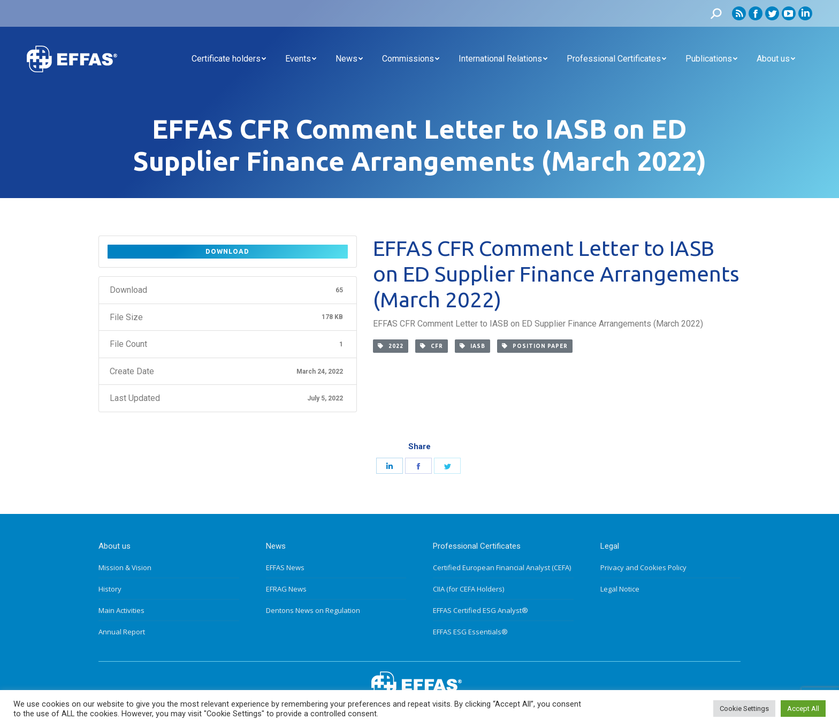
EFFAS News (285, 567)
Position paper (535, 346)
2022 (390, 346)
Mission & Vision (124, 567)
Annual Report (121, 632)
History (109, 589)
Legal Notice (619, 589)
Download (227, 251)
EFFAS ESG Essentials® (470, 632)
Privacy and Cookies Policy (643, 567)
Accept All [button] (803, 709)
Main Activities (121, 610)
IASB (472, 346)
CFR (431, 346)
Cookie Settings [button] (744, 709)
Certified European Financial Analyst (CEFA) (502, 567)
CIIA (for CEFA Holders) (468, 589)
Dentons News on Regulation (313, 610)
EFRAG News (286, 589)
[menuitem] (228, 58)
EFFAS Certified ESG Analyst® (480, 610)
